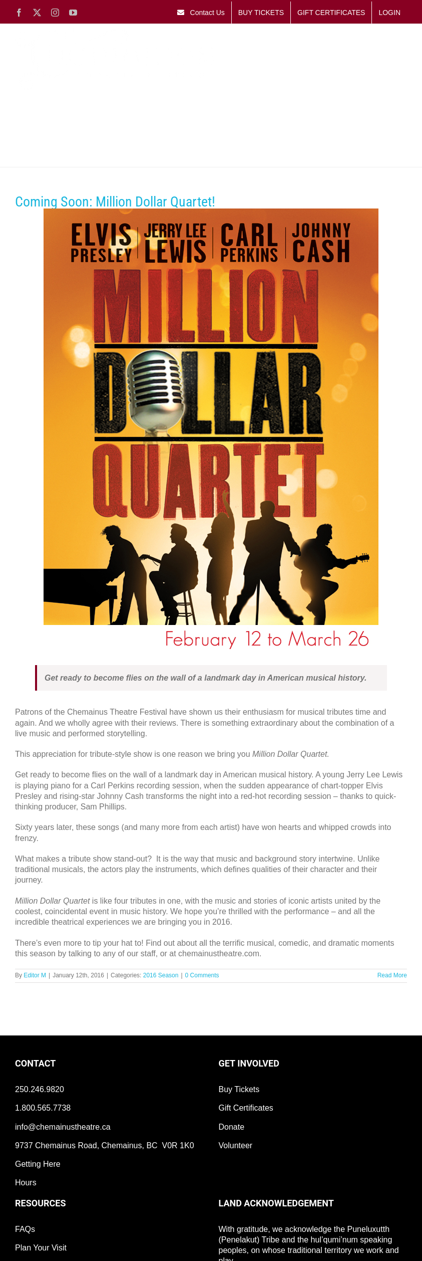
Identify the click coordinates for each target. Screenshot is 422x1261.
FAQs (25, 1229)
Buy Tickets (239, 1089)
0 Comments (202, 975)
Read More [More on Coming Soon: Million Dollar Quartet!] (392, 975)
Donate (232, 1127)
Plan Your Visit (41, 1247)
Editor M (35, 975)
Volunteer (236, 1145)
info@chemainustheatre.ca (63, 1127)
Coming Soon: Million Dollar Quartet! (115, 201)
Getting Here (38, 1164)
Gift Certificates (246, 1108)
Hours (26, 1182)
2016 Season (161, 975)
